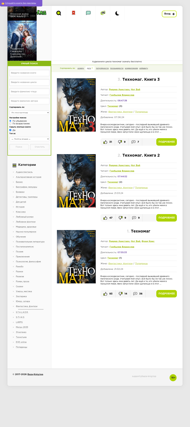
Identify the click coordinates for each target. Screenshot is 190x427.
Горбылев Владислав (122, 95)
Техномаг (112, 106)
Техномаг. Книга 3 (139, 79)
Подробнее (166, 142)
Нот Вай (135, 90)
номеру (80, 68)
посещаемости (116, 68)
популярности (102, 68)
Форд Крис (148, 241)
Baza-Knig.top (35, 374)
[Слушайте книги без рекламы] (21, 3)
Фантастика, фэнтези (120, 112)
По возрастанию (21, 124)
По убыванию (20, 121)
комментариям (131, 68)
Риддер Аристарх (119, 90)
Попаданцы (141, 112)
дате (89, 68)
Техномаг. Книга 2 (139, 155)
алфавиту (143, 68)
